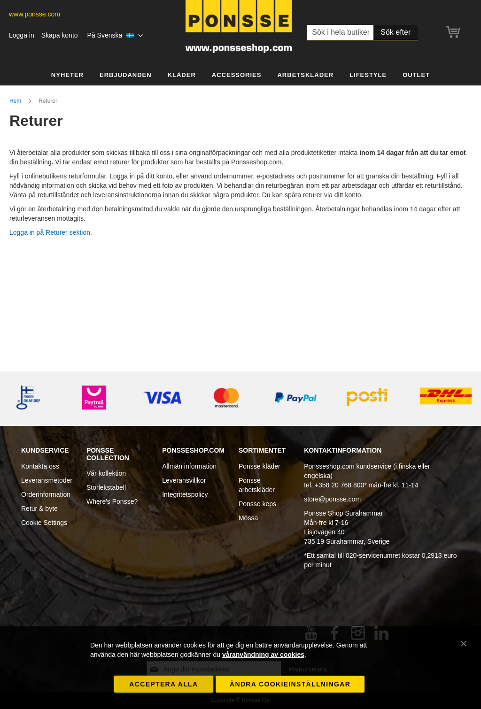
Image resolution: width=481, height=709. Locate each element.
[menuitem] (67, 75)
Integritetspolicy (185, 494)
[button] (115, 36)
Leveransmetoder (46, 480)
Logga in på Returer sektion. (50, 232)
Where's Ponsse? (112, 501)
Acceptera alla (163, 684)
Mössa (248, 518)
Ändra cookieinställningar (290, 684)
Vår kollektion (106, 473)
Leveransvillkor (184, 480)
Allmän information (189, 466)
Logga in (21, 35)
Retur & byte (39, 508)
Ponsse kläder (259, 466)
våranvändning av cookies (263, 654)
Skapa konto (59, 35)
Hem (16, 101)
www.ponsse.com (34, 14)
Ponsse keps (257, 504)
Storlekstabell (106, 487)
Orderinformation (45, 494)
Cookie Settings (44, 522)
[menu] (240, 75)
